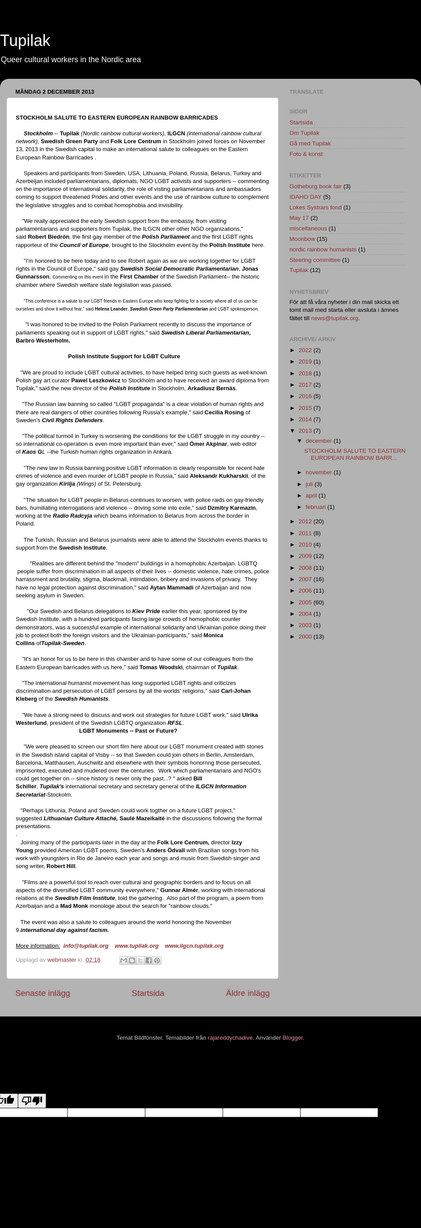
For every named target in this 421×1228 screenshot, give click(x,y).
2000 (306, 636)
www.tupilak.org (137, 945)
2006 (306, 590)
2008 (306, 568)
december (320, 441)
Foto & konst (306, 154)
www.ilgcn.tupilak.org (194, 945)
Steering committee (314, 260)
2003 (306, 625)
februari (317, 507)
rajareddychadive (230, 1037)
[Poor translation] (32, 1101)
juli (310, 484)
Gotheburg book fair (315, 186)
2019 (306, 361)
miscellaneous (308, 228)
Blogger (293, 1037)
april (312, 495)
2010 (306, 544)
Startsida (148, 993)
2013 (306, 430)
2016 (306, 396)
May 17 (299, 218)
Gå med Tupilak (310, 143)
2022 (306, 350)
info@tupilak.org (85, 945)
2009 (306, 556)
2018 (306, 373)
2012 (306, 521)
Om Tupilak (304, 133)
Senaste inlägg (42, 993)
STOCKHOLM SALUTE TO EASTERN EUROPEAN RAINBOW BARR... (355, 454)
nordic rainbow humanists (323, 249)
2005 (306, 602)
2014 (306, 419)
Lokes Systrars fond (315, 207)
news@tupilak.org (335, 318)
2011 (306, 533)
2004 (306, 613)
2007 (306, 579)
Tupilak (25, 40)
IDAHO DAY (305, 197)
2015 (306, 408)
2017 (306, 384)
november (320, 472)
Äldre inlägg (248, 993)
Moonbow (302, 239)
